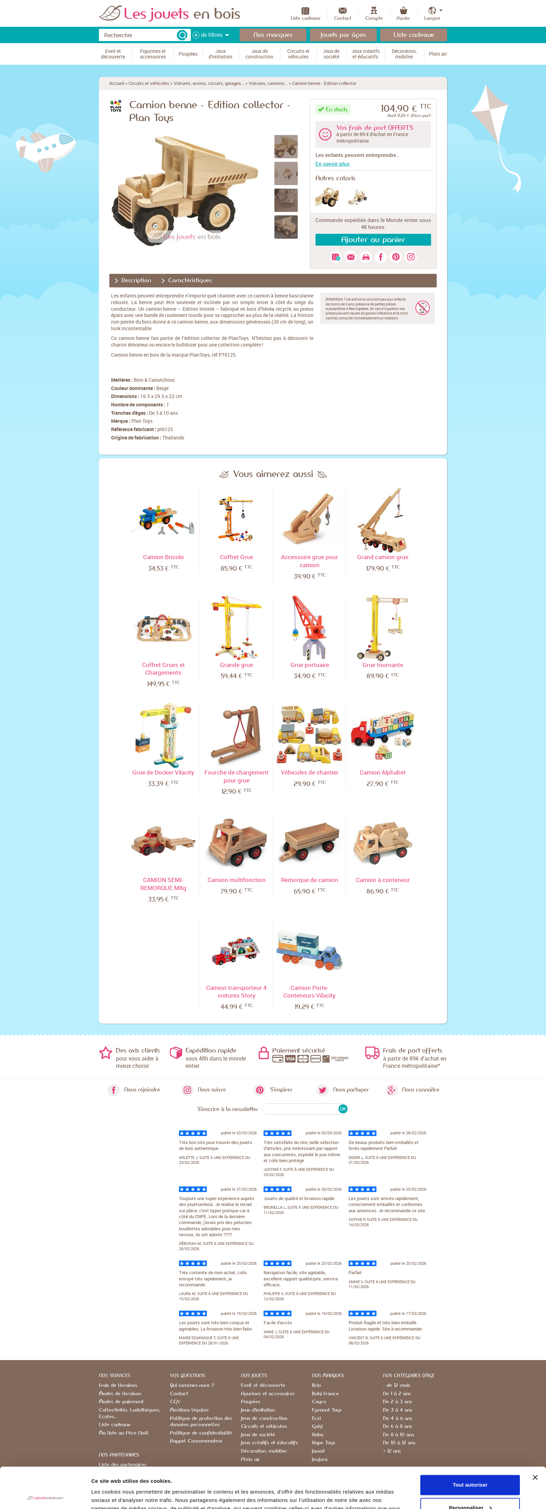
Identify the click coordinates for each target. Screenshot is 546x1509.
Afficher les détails (114, 1495)
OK (343, 1109)
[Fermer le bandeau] (535, 1436)
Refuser (470, 1490)
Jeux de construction (264, 1418)
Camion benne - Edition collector (324, 83)
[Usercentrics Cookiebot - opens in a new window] (45, 1495)
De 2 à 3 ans (397, 1401)
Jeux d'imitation (258, 1410)
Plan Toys (142, 421)
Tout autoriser (470, 1444)
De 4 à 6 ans (397, 1418)
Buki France (325, 1393)
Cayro (319, 1401)
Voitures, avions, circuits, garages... (209, 83)
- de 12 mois (396, 1385)
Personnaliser (470, 1467)
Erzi (316, 1418)
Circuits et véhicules (148, 83)
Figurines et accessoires (268, 1393)
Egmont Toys (327, 1410)
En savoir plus (332, 163)
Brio (316, 1385)
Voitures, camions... (268, 83)
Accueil (116, 83)
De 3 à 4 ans (397, 1410)
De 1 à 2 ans (397, 1393)
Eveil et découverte (263, 1385)
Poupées (250, 1401)
